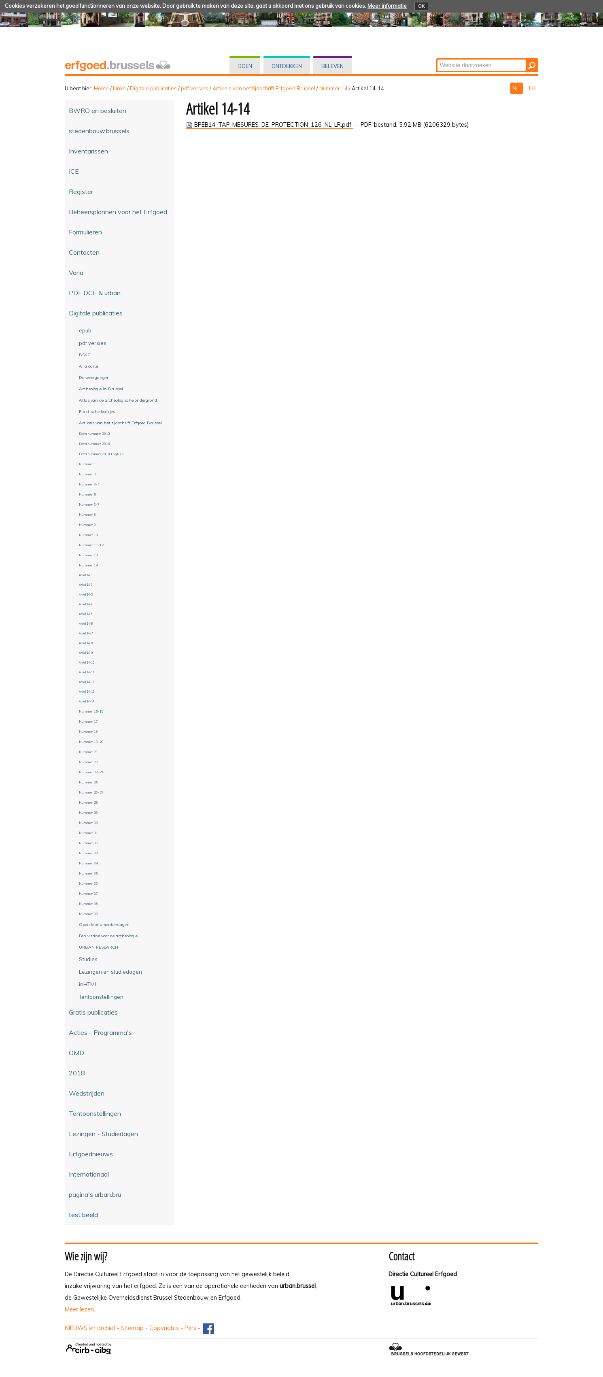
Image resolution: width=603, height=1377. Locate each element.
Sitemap (132, 1328)
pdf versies (194, 88)
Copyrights (164, 1328)
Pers (190, 1328)
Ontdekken (287, 66)
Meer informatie (387, 5)
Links (119, 88)
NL (516, 88)
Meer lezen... (81, 1309)
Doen (245, 66)
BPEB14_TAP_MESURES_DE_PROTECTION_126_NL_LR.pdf (269, 124)
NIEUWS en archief (90, 1328)
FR (532, 88)
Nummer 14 (333, 88)
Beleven (332, 66)
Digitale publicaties (153, 88)
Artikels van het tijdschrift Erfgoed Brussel (263, 88)
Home (101, 88)
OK (421, 6)
